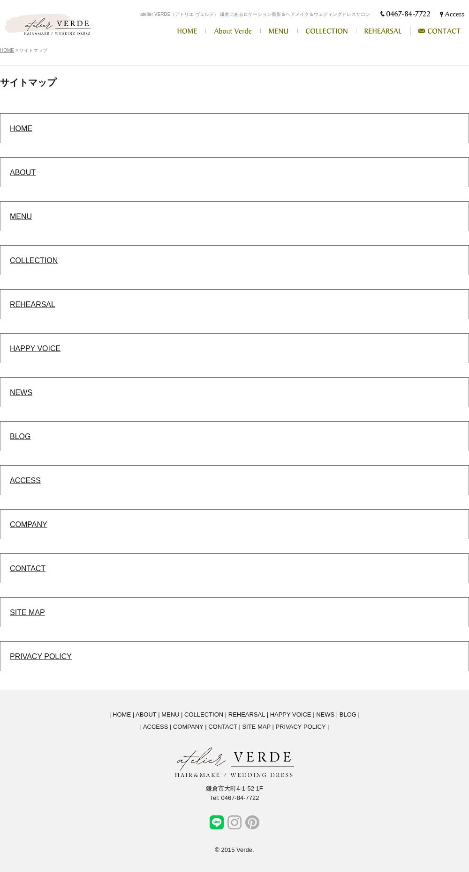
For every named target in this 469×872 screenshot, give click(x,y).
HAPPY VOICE (35, 348)
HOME (7, 50)
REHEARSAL (32, 304)
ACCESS (25, 480)
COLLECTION (34, 260)
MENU (21, 216)
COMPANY (28, 524)
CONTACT (27, 568)
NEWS (21, 392)
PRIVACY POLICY (41, 656)
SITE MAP (27, 612)
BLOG (20, 436)
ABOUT (23, 172)
